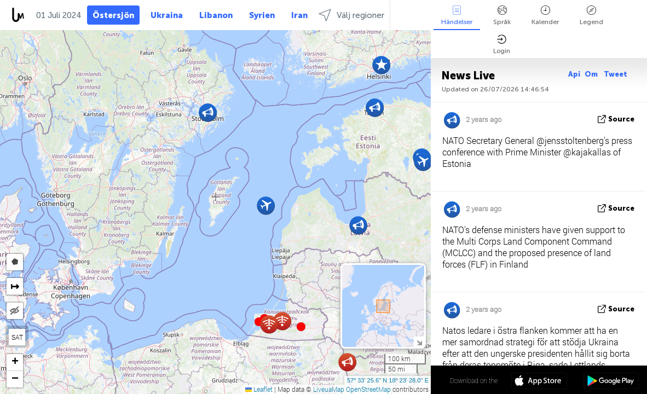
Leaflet (259, 389)
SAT (17, 337)
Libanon (216, 15)
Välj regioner (351, 15)
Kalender (545, 15)
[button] (301, 326)
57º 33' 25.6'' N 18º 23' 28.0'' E (388, 380)
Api (574, 74)
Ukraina (167, 15)
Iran (299, 15)
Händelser (456, 15)
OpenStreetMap (368, 389)
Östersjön (113, 15)
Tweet (615, 74)
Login (501, 44)
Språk (502, 15)
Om (592, 74)
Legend (591, 15)
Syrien (262, 15)
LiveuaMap (328, 389)
